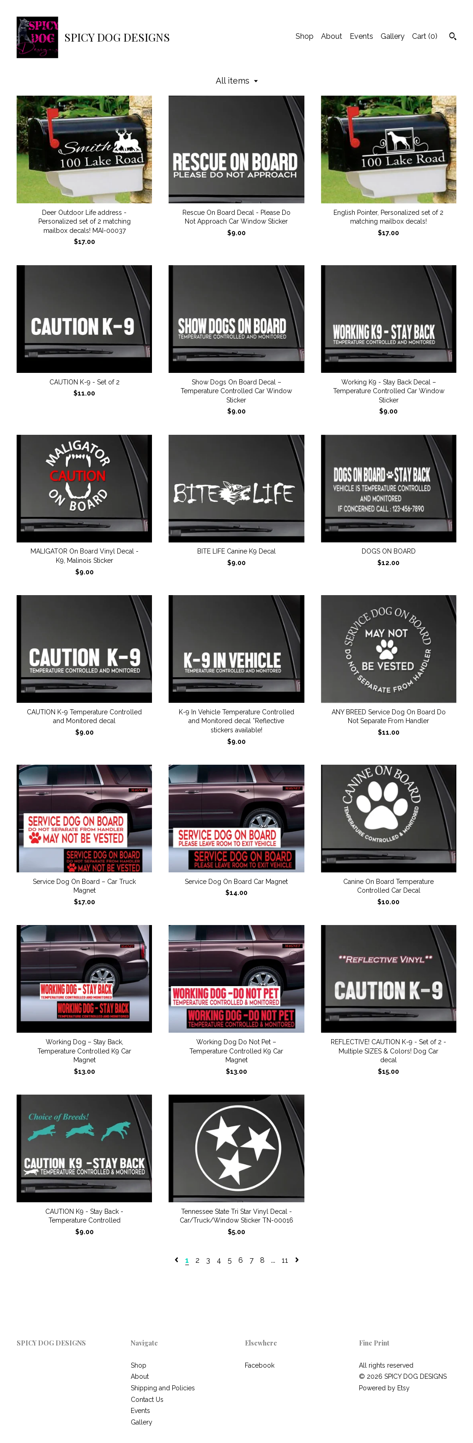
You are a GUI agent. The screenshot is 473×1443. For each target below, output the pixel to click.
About (331, 36)
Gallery (393, 36)
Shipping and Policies (163, 1388)
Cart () (424, 36)
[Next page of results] (297, 1260)
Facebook (259, 1365)
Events (361, 36)
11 (285, 1260)
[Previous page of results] (177, 1260)
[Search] (452, 37)
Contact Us (147, 1399)
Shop (305, 36)
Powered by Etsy (384, 1388)
